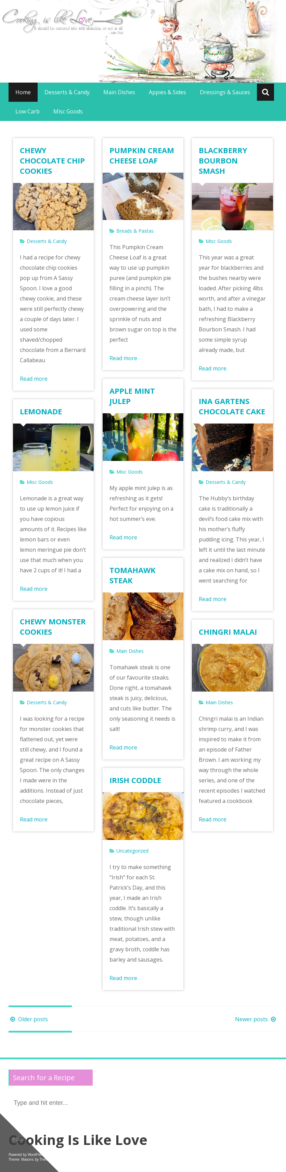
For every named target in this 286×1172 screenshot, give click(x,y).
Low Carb (27, 111)
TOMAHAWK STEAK (132, 575)
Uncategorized (132, 850)
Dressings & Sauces (225, 92)
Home (23, 92)
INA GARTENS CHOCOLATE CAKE (232, 406)
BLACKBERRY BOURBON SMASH (223, 160)
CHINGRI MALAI (228, 631)
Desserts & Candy (67, 92)
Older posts (28, 1019)
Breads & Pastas (135, 231)
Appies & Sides (167, 92)
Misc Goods (68, 111)
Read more (34, 378)
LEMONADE (41, 411)
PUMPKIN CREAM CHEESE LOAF (141, 155)
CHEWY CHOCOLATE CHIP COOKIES (52, 160)
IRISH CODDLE (135, 780)
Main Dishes (119, 92)
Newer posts (256, 1019)
